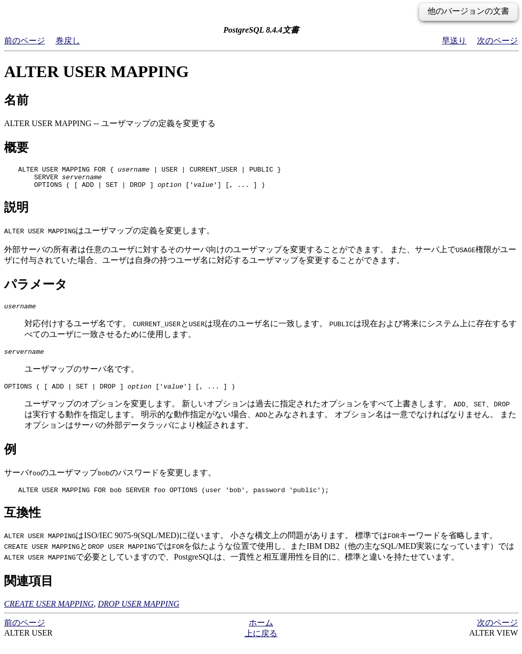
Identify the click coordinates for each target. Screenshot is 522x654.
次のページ (497, 40)
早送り (454, 40)
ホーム (261, 633)
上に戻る (261, 644)
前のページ (24, 40)
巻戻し (68, 40)
